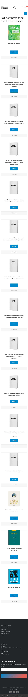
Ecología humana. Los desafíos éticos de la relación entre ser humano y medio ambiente (14, 84)
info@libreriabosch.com (6, 654)
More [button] (24, 1)
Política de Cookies (5, 633)
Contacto (3, 635)
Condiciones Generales (6, 627)
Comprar (14, 52)
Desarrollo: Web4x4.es (14, 689)
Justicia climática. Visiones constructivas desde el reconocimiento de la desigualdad (14, 434)
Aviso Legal (3, 629)
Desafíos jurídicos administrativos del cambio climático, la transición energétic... (13, 356)
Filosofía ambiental (14, 44)
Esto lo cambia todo (14, 587)
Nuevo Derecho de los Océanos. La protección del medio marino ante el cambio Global (14, 162)
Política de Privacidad (5, 631)
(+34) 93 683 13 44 (5, 651)
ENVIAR (14, 676)
